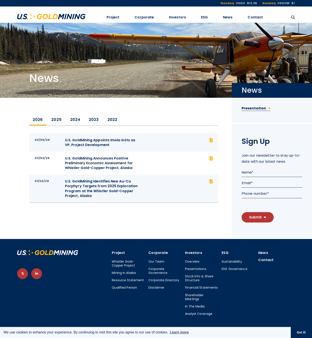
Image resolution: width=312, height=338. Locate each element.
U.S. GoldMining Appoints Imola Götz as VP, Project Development (100, 142)
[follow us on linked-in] (36, 273)
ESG (204, 17)
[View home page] (47, 254)
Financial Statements (201, 287)
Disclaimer (156, 287)
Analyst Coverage (198, 314)
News (227, 17)
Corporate (144, 17)
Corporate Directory (163, 280)
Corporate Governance (157, 271)
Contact (255, 17)
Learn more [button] (179, 332)
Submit (255, 217)
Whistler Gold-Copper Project (123, 263)
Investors (177, 17)
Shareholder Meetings (194, 297)
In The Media (195, 306)
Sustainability (232, 261)
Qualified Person (124, 287)
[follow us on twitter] (22, 273)
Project (113, 17)
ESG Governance (234, 269)
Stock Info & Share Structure (199, 278)
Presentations (195, 269)
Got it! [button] (301, 332)
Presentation (254, 108)
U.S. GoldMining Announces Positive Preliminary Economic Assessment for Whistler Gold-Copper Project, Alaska (99, 163)
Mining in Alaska (124, 273)
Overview (192, 261)
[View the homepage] (51, 17)
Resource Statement (128, 280)
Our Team (156, 261)
